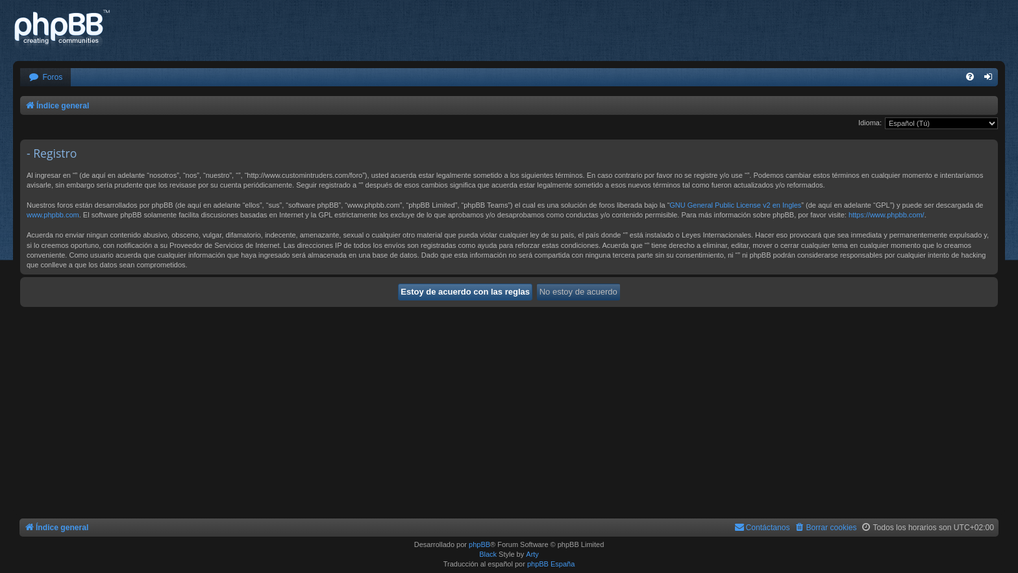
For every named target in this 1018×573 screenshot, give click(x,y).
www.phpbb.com (53, 215)
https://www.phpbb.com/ (887, 215)
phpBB (479, 544)
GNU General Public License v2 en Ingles (735, 205)
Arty (532, 554)
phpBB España (551, 564)
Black (488, 554)
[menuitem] (45, 77)
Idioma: (870, 123)
